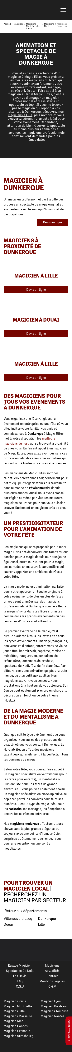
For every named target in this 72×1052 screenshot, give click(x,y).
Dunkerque (47, 918)
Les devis (19, 976)
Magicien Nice (13, 1021)
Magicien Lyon (51, 1001)
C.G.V (52, 986)
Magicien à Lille (36, 275)
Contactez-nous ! (68, 1030)
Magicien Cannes (16, 1026)
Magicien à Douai (36, 319)
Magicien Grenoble (17, 1031)
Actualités (52, 971)
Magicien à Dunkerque (24, 184)
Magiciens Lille (14, 1011)
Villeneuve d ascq (18, 918)
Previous (7, 950)
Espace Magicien (19, 965)
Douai (8, 924)
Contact (52, 976)
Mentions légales (52, 981)
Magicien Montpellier (19, 1006)
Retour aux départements (25, 911)
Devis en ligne (53, 222)
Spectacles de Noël (20, 971)
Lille (41, 924)
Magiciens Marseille (18, 1016)
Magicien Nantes (52, 1016)
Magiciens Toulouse (54, 1011)
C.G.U (20, 986)
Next (64, 950)
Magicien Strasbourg (18, 1036)
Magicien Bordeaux (54, 1006)
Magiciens (52, 965)
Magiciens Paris (15, 1001)
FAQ (20, 981)
